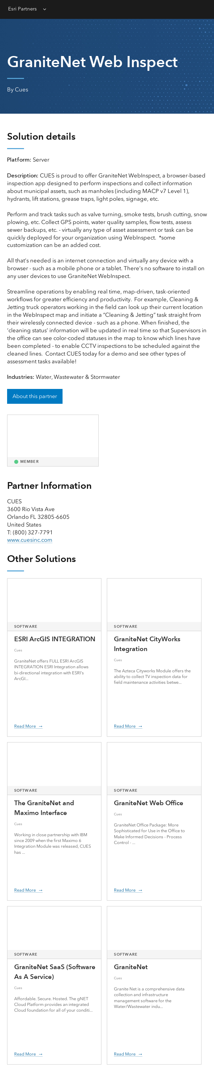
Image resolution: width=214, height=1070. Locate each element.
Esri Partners (22, 9)
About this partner (35, 396)
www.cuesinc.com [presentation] (29, 539)
